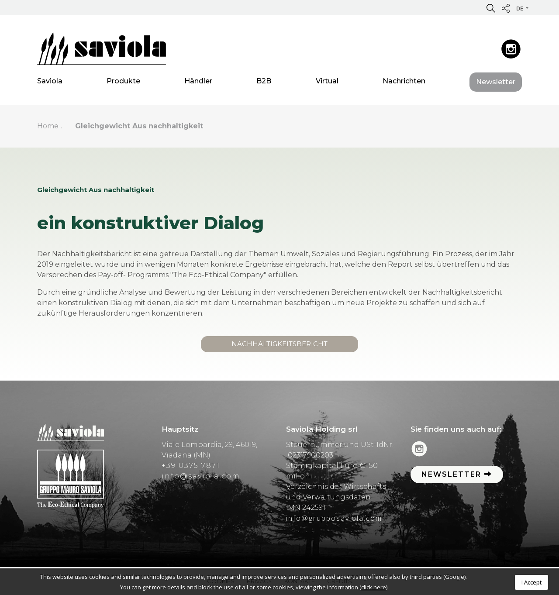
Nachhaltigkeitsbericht (279, 344)
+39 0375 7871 (191, 465)
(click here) (373, 587)
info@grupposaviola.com (334, 518)
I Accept (531, 582)
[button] (491, 8)
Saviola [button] (49, 83)
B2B (263, 83)
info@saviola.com (201, 476)
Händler (198, 83)
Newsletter (495, 83)
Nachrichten (404, 83)
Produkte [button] (123, 83)
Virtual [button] (327, 83)
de (520, 8)
